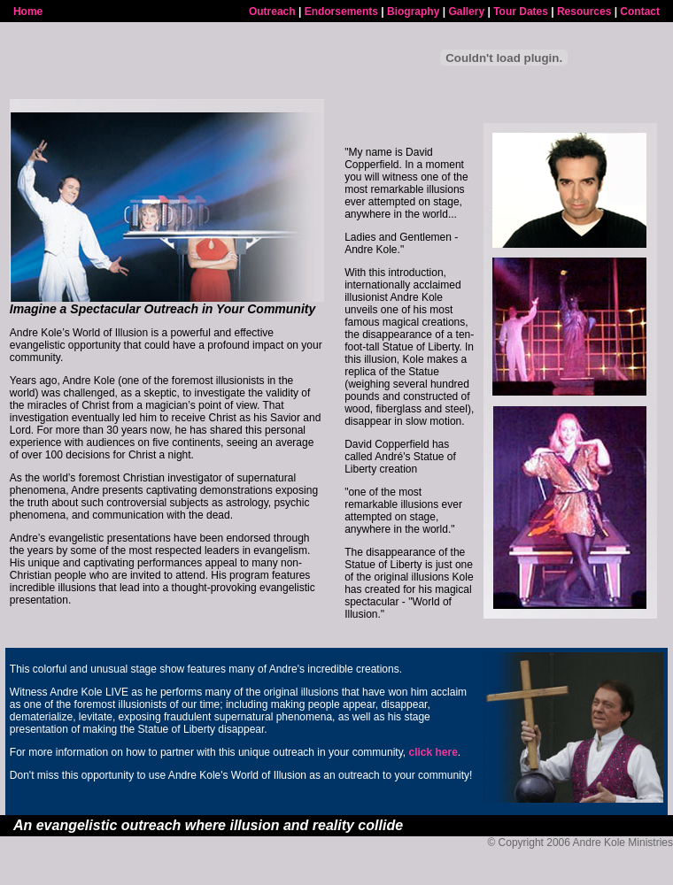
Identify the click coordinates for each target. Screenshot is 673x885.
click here (432, 752)
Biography (413, 11)
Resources (584, 11)
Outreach (272, 11)
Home (28, 11)
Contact (640, 11)
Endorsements (341, 11)
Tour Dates (520, 11)
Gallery (466, 11)
